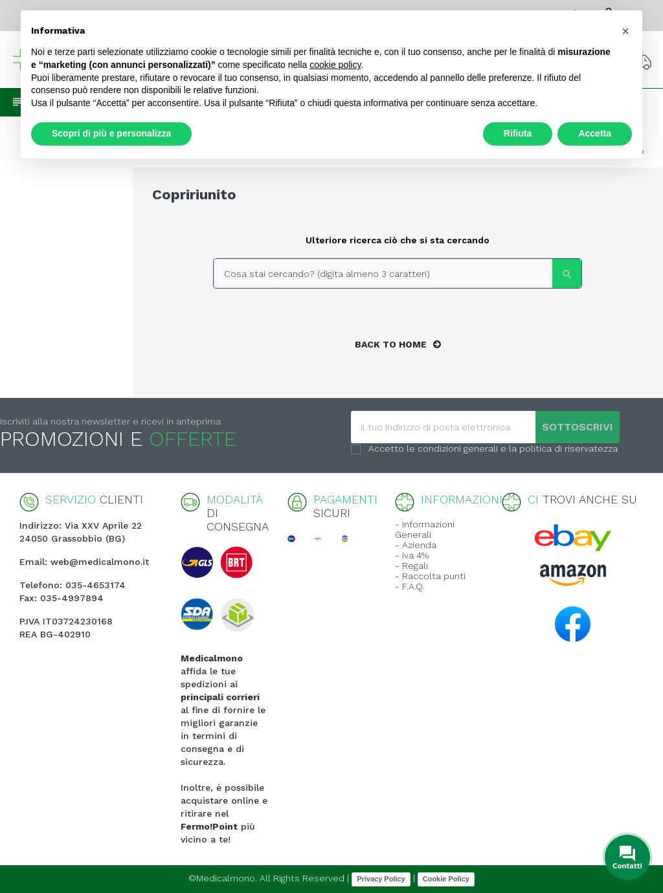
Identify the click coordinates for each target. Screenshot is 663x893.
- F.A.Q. (409, 586)
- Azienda (415, 545)
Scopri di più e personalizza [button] (111, 133)
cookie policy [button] (335, 65)
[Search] (397, 273)
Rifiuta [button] (518, 133)
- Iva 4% (412, 555)
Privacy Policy (381, 879)
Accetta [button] (594, 133)
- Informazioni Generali (425, 529)
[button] (625, 31)
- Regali (411, 565)
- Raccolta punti (430, 576)
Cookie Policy (446, 879)
